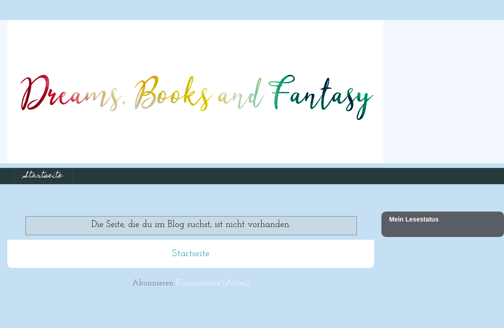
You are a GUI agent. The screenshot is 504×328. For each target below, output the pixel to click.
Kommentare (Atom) (212, 283)
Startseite (44, 176)
